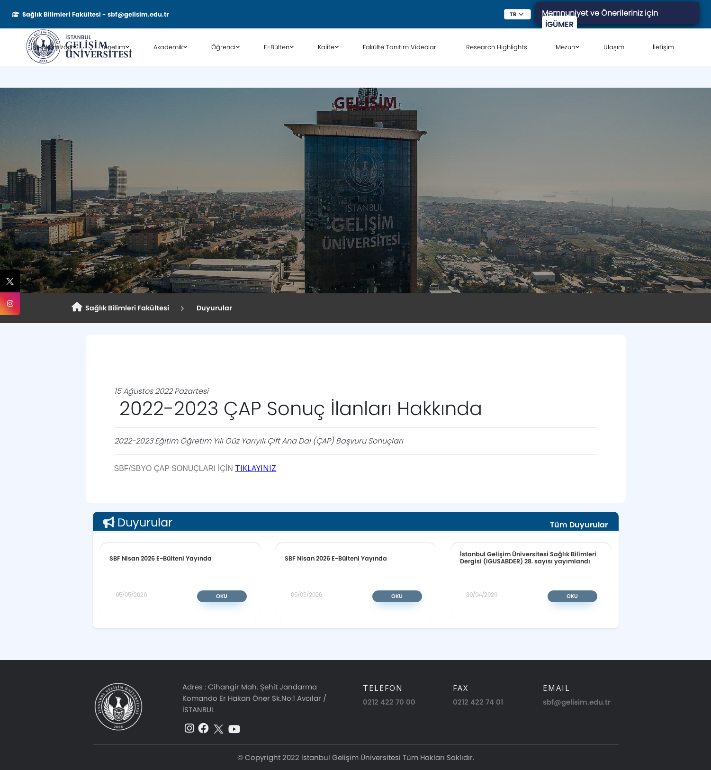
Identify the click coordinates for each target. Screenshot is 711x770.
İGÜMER (559, 24)
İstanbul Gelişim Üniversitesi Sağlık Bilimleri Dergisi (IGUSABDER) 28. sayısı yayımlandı (528, 557)
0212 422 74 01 (478, 702)
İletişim (663, 47)
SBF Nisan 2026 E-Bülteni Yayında (160, 558)
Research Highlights (496, 47)
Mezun (565, 47)
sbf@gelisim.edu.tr (577, 702)
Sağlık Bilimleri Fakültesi (120, 307)
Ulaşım (613, 47)
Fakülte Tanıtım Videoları (400, 47)
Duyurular (213, 308)
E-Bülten (276, 47)
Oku (221, 596)
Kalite (326, 47)
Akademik (168, 47)
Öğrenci (223, 47)
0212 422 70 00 (389, 702)
